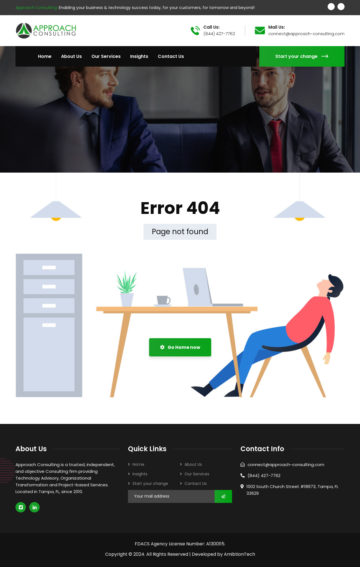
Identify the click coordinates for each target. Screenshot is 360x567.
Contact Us (195, 483)
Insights (139, 474)
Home (138, 464)
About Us (193, 464)
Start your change (301, 56)
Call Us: (211, 27)
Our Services (196, 474)
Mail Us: (276, 27)
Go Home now (180, 347)
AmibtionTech (239, 554)
